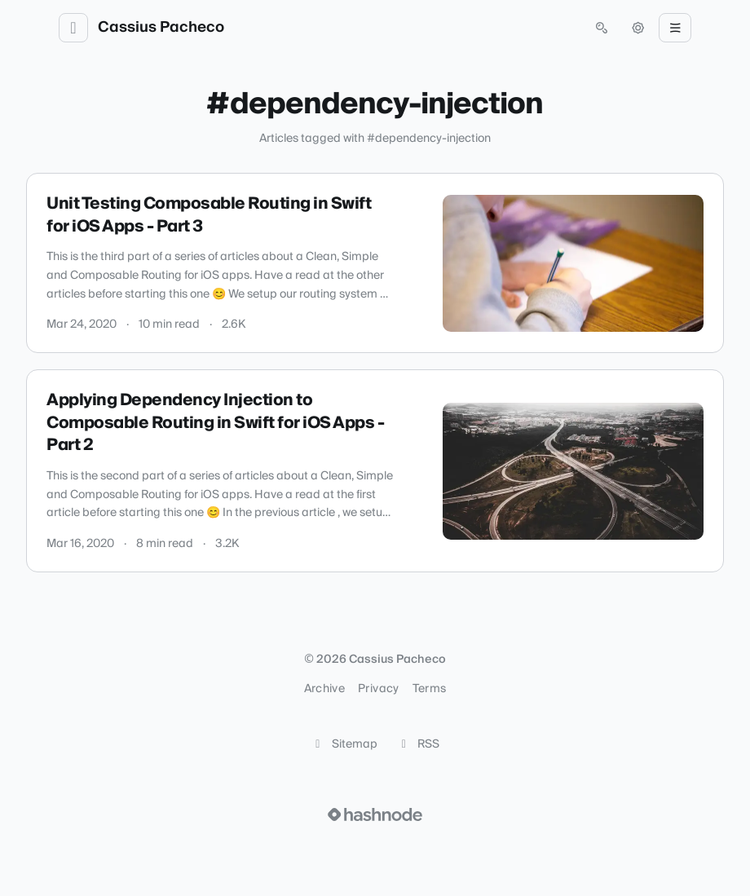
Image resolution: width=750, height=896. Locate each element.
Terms (429, 689)
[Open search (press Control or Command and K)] (601, 27)
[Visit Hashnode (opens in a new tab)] (375, 814)
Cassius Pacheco (161, 27)
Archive (324, 689)
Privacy (378, 689)
